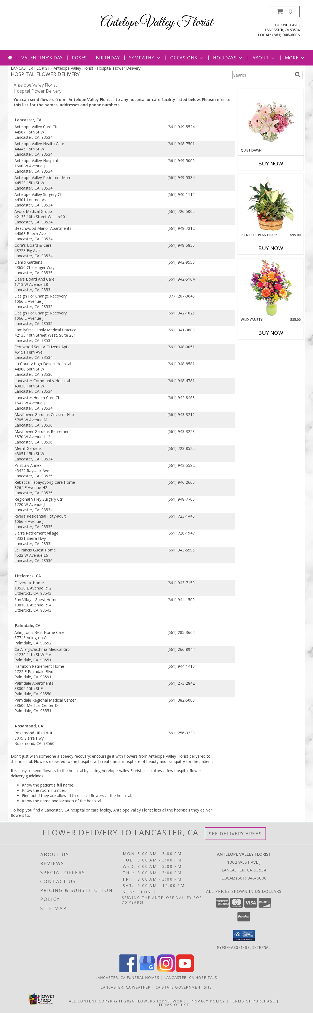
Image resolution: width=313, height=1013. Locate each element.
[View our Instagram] (166, 970)
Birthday (108, 58)
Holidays (228, 58)
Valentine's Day (42, 58)
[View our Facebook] (128, 970)
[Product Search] (262, 75)
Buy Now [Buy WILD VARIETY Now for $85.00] (270, 332)
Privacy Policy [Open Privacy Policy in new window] (208, 1000)
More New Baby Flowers (262, 348)
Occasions (187, 58)
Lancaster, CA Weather (126, 986)
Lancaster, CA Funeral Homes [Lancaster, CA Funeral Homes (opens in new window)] (128, 977)
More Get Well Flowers (262, 85)
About (264, 58)
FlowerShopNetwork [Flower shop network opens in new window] (161, 1000)
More (295, 58)
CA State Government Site (184, 986)
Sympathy (145, 58)
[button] (285, 11)
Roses (79, 58)
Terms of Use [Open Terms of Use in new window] (174, 1004)
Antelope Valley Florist (157, 22)
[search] (297, 75)
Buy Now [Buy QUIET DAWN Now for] (270, 163)
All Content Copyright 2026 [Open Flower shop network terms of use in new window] (101, 1000)
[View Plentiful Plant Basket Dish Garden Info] (270, 203)
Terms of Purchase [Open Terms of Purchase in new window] (252, 1000)
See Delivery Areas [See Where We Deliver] (235, 833)
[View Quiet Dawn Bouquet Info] (270, 118)
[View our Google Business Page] (147, 970)
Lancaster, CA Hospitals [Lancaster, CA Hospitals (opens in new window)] (190, 977)
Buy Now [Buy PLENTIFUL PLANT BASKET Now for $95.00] (270, 248)
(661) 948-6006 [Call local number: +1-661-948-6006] (286, 34)
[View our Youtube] (185, 970)
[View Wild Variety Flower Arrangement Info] (270, 288)
